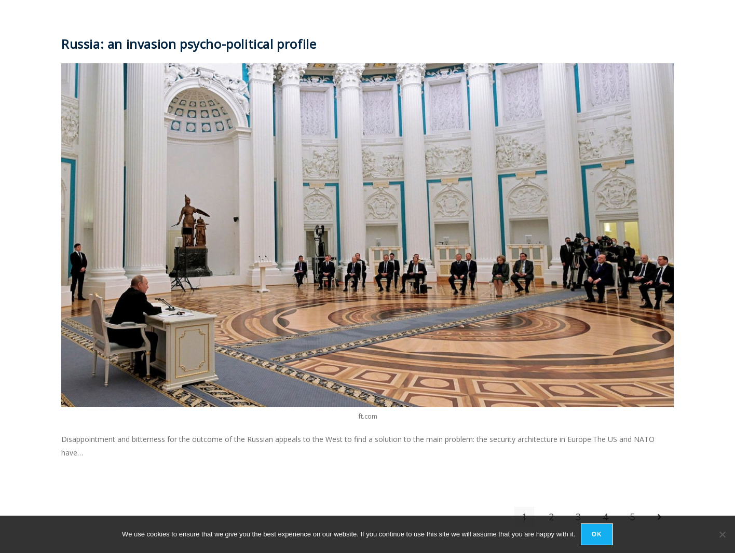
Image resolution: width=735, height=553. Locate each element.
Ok (597, 534)
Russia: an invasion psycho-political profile (188, 43)
